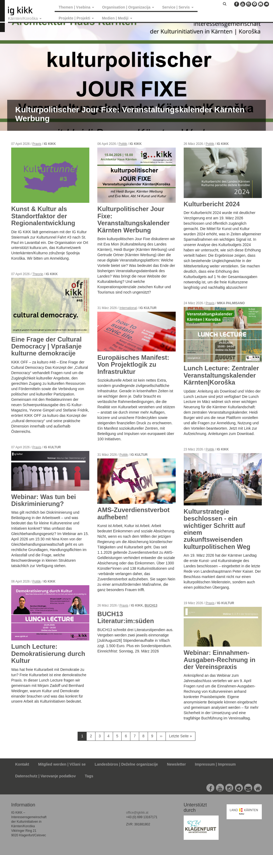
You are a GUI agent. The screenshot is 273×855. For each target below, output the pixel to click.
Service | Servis (177, 7)
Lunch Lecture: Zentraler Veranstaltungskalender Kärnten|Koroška (221, 375)
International (128, 308)
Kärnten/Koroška (25, 18)
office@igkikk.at (137, 812)
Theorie (37, 274)
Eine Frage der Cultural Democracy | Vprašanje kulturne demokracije (46, 346)
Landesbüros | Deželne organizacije (126, 764)
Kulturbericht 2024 (212, 204)
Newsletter (176, 764)
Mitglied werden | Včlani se (62, 764)
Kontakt (22, 764)
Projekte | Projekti (76, 18)
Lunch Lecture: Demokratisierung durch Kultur (48, 653)
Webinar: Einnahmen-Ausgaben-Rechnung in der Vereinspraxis (219, 659)
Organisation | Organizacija (128, 7)
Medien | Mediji (117, 18)
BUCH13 (150, 605)
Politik (36, 581)
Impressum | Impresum (215, 764)
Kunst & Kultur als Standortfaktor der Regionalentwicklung (43, 216)
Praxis (36, 144)
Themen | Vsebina (76, 7)
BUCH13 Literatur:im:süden (125, 617)
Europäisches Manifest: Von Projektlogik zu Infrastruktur (133, 364)
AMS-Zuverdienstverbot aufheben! (133, 513)
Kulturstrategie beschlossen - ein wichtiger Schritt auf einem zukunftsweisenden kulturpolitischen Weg (217, 529)
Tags (89, 776)
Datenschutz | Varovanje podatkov (45, 776)
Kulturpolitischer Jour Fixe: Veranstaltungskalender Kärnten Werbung (133, 219)
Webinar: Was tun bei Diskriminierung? (43, 500)
